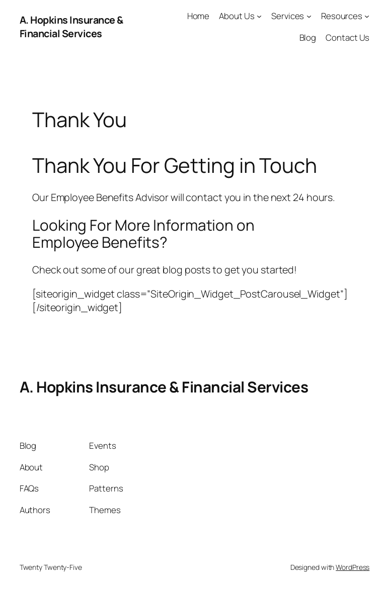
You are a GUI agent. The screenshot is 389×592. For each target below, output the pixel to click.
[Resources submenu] (366, 16)
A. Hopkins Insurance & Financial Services (71, 27)
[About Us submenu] (259, 16)
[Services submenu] (309, 16)
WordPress (352, 567)
